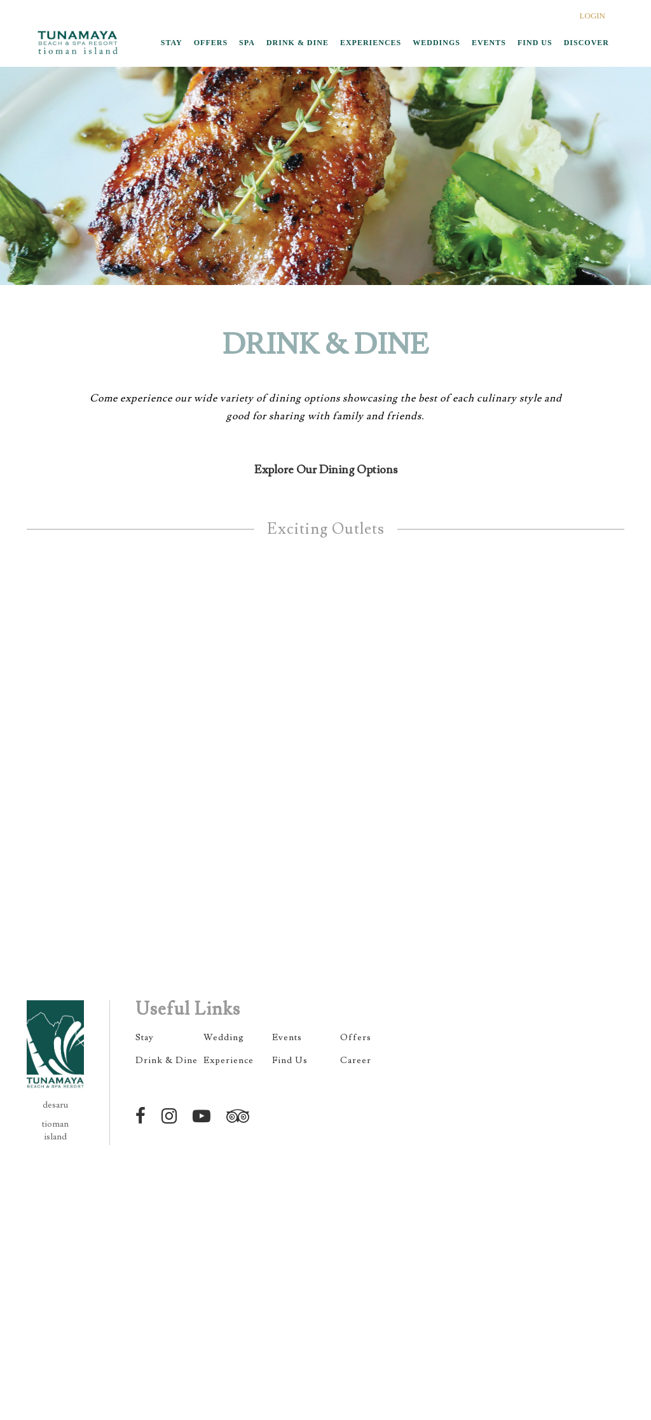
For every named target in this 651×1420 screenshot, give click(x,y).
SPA (247, 42)
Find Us (290, 1060)
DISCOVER (586, 42)
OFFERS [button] (211, 42)
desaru (55, 1105)
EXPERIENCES (370, 42)
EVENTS (489, 42)
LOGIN (592, 15)
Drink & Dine (166, 1060)
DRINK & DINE (297, 42)
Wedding (223, 1037)
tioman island (55, 1130)
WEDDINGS (436, 42)
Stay (144, 1037)
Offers (355, 1037)
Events (287, 1037)
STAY (171, 42)
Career (355, 1060)
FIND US (534, 42)
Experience (228, 1060)
